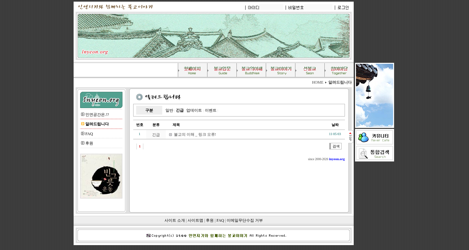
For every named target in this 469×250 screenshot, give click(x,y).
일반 (169, 110)
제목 (173, 125)
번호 (139, 125)
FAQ (89, 134)
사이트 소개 (174, 220)
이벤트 (211, 110)
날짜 (335, 125)
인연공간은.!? (97, 114)
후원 (89, 143)
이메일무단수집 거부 (245, 220)
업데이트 (194, 110)
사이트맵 (195, 220)
